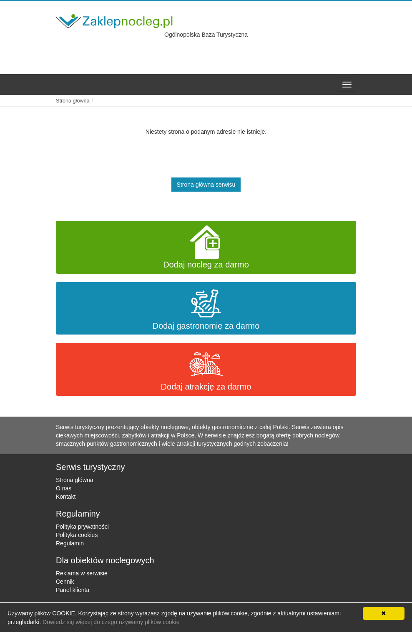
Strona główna (74, 480)
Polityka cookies (77, 535)
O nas (63, 488)
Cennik (65, 581)
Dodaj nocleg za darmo (206, 247)
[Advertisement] (289, 49)
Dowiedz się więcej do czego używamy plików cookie (111, 622)
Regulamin (70, 543)
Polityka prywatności (82, 526)
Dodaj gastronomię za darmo (206, 308)
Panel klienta (72, 590)
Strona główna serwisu (206, 184)
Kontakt (65, 496)
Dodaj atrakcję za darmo (206, 369)
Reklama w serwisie (82, 573)
